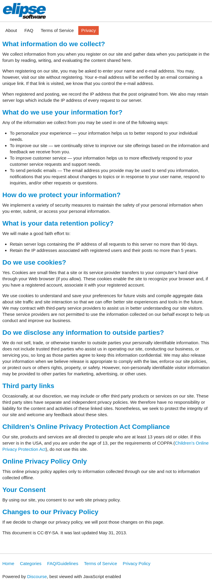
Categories (31, 563)
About (11, 30)
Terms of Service (57, 30)
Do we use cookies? (34, 262)
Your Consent (24, 489)
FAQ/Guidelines (62, 563)
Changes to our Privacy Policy (50, 512)
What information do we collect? (53, 44)
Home (8, 563)
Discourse (37, 576)
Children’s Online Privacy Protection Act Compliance (86, 426)
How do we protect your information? (61, 195)
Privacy (88, 30)
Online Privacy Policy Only (44, 461)
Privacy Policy (136, 563)
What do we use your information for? (62, 112)
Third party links (28, 386)
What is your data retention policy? (58, 223)
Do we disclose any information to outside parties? (83, 332)
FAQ (28, 30)
